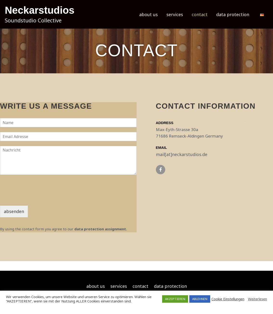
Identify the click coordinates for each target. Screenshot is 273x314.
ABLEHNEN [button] (199, 299)
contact (200, 14)
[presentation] (36, 198)
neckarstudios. (187, 154)
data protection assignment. (100, 228)
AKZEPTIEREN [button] (175, 299)
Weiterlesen (257, 299)
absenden (14, 211)
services (174, 14)
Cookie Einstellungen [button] (227, 299)
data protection (232, 14)
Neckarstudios (39, 10)
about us (148, 14)
